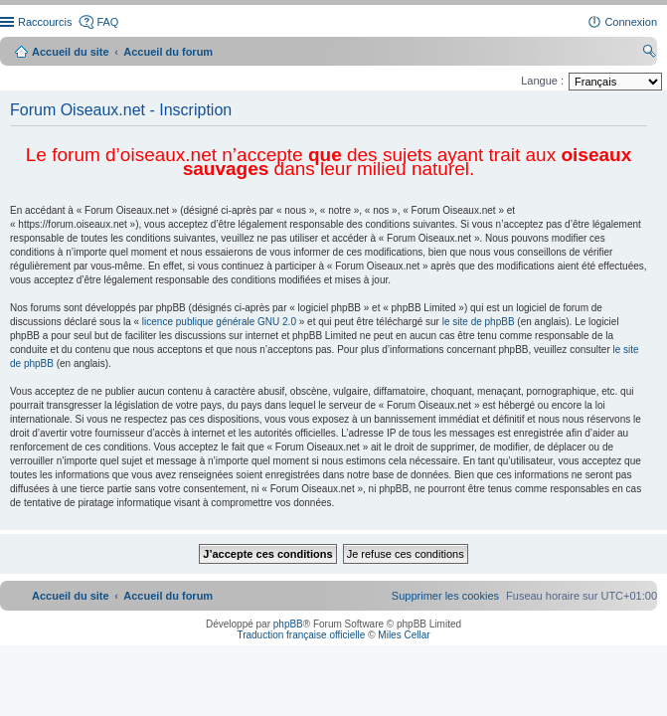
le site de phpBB (478, 321)
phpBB (288, 624)
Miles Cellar (403, 634)
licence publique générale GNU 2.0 (219, 321)
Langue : (542, 81)
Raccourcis (45, 22)
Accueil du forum (168, 52)
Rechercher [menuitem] (649, 54)
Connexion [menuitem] (630, 22)
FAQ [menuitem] (107, 22)
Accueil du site (70, 52)
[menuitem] (445, 596)
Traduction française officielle (301, 634)
